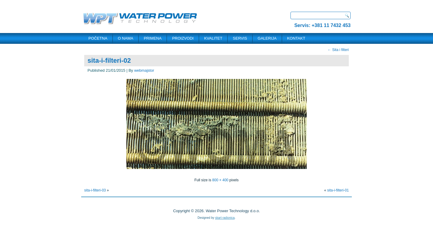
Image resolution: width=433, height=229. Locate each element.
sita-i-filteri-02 (109, 60)
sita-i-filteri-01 (338, 190)
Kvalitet (213, 38)
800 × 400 (220, 180)
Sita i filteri (338, 50)
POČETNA (97, 38)
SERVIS (240, 38)
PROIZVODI (183, 38)
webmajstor (144, 70)
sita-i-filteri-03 (95, 190)
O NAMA (125, 38)
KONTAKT (296, 38)
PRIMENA (152, 38)
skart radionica (225, 217)
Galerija (267, 38)
